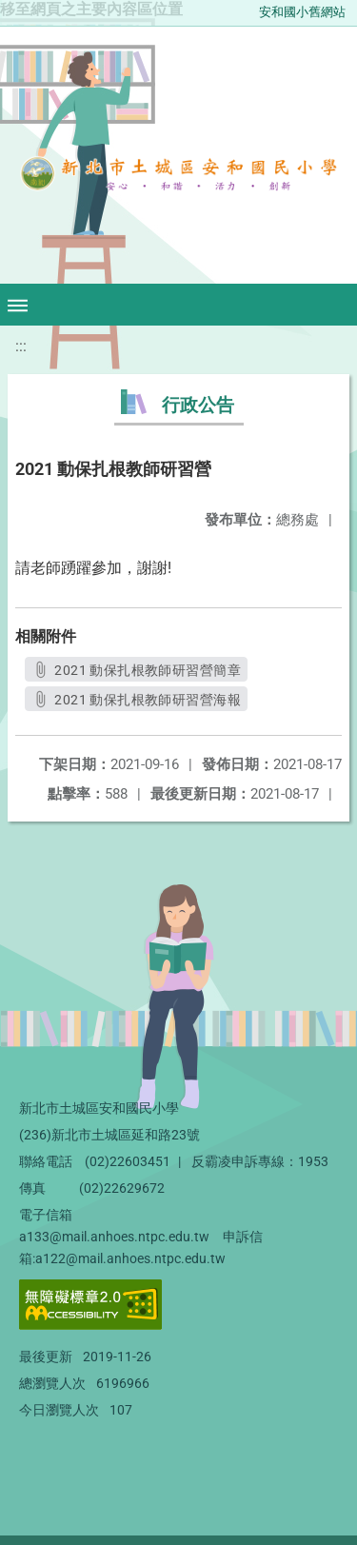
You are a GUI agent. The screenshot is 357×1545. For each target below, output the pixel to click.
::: (21, 346)
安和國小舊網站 (302, 12)
